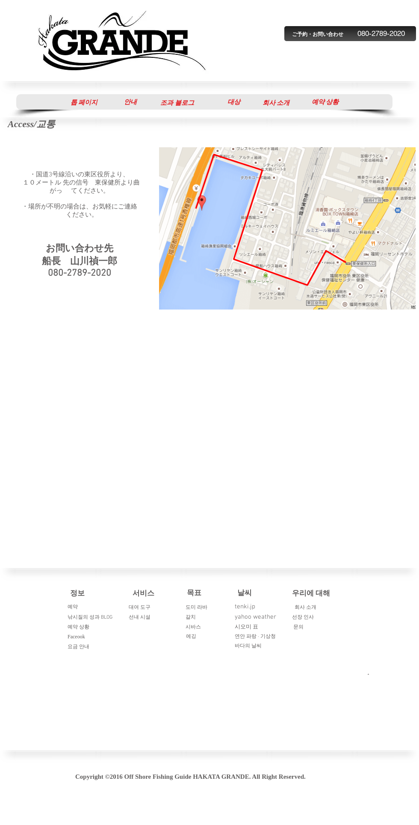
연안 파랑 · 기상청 (255, 637)
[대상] (234, 102)
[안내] (130, 102)
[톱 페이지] (84, 102)
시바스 (193, 627)
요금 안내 (78, 647)
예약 (73, 607)
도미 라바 (196, 608)
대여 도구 (139, 608)
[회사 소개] (276, 102)
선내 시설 (139, 617)
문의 (298, 627)
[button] (325, 102)
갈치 (191, 617)
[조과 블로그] (177, 102)
